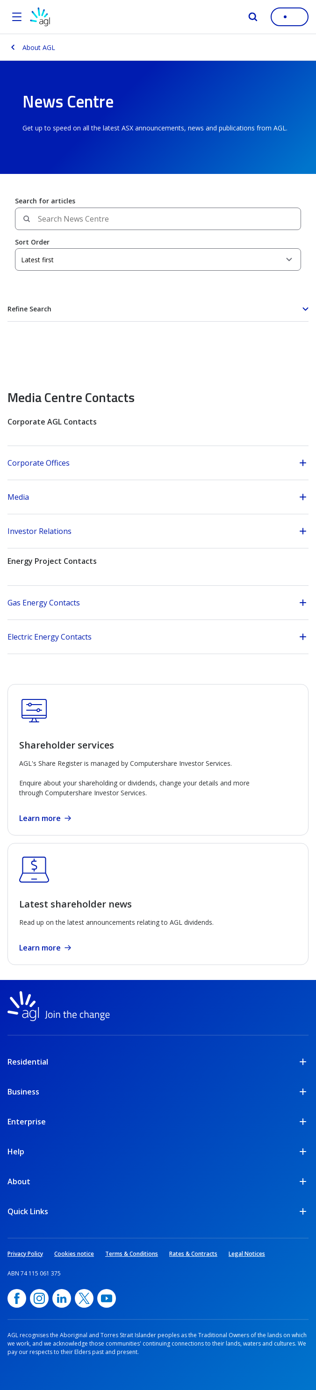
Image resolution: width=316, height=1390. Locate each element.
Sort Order (32, 242)
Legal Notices (247, 1254)
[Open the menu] (16, 16)
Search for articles (45, 200)
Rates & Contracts (193, 1254)
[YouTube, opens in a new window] (106, 1298)
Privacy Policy (25, 1254)
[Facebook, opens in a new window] (16, 1298)
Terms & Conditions (131, 1254)
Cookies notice (74, 1254)
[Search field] (158, 219)
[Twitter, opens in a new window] (84, 1298)
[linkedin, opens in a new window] (61, 1298)
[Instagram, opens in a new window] (39, 1298)
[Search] (253, 17)
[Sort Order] (158, 259)
